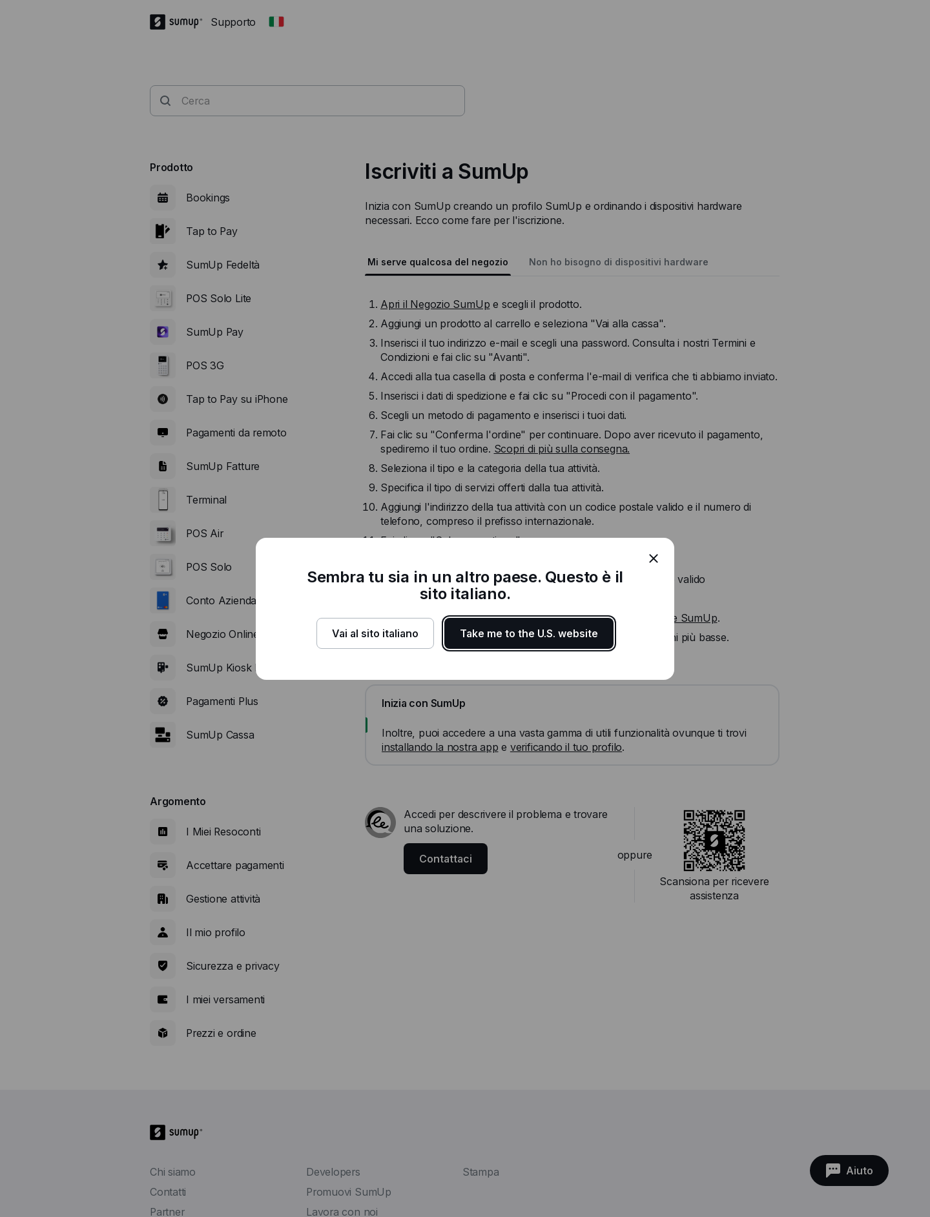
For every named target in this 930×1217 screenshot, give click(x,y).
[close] (653, 558)
